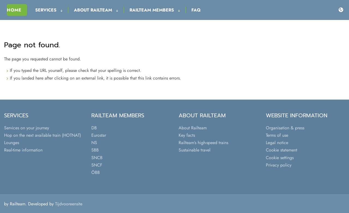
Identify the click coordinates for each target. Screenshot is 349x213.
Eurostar (98, 135)
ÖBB (95, 172)
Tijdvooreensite (68, 204)
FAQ (196, 10)
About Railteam (96, 10)
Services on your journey (26, 128)
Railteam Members (155, 10)
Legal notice (277, 142)
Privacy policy (278, 165)
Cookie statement (281, 150)
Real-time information (23, 150)
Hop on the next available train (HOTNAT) (42, 135)
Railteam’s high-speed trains (203, 142)
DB (94, 128)
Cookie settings (280, 157)
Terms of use (277, 135)
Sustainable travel (194, 150)
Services (48, 10)
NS (94, 142)
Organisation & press (285, 128)
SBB (95, 150)
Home (14, 10)
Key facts (187, 135)
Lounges (11, 142)
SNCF (96, 165)
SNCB (97, 157)
